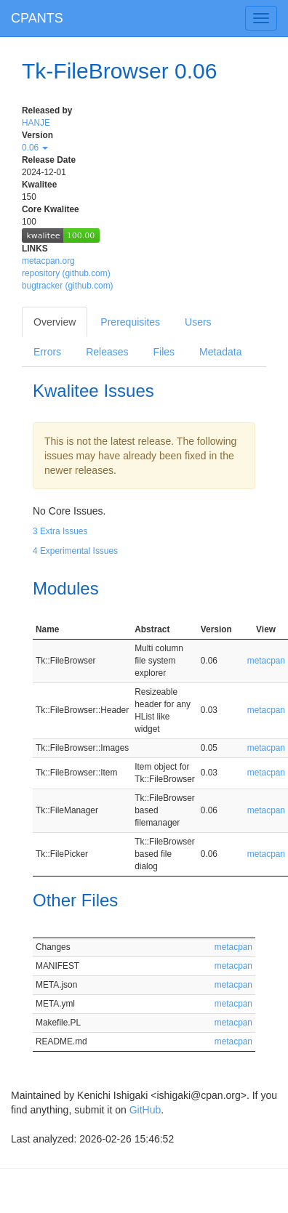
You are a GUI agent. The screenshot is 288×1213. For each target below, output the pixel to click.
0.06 (35, 147)
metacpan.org (48, 261)
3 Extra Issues (60, 531)
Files (164, 352)
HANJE (36, 123)
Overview (54, 322)
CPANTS (37, 18)
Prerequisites (130, 322)
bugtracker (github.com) (67, 286)
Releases (107, 352)
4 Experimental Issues (75, 551)
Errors (47, 352)
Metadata (220, 352)
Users (198, 322)
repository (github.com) (66, 273)
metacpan (266, 661)
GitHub (145, 1110)
